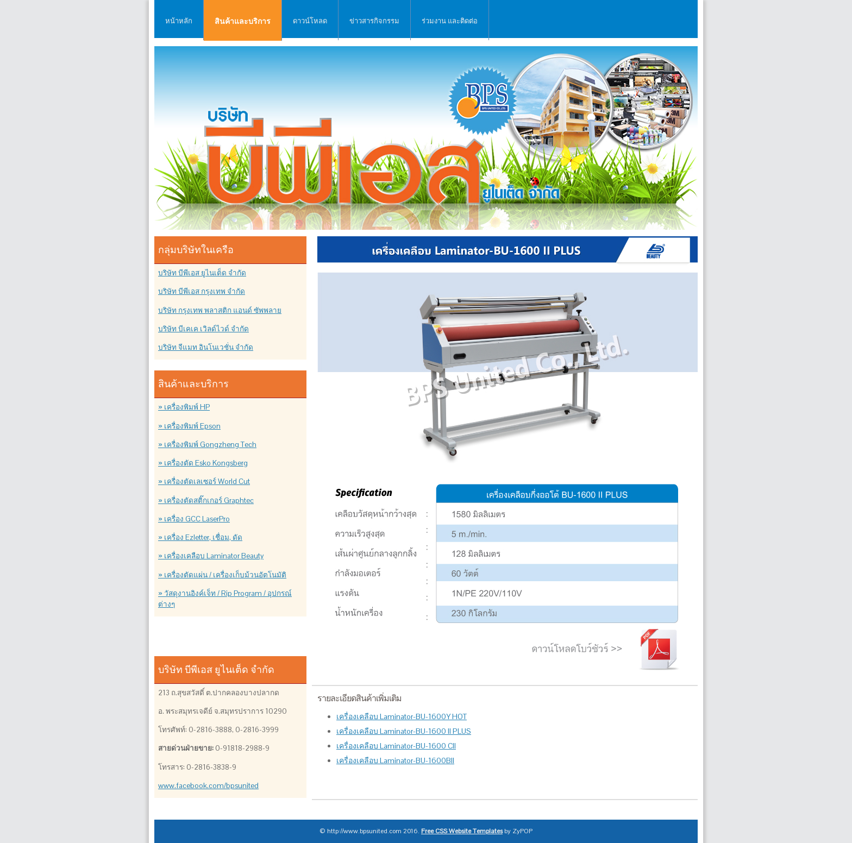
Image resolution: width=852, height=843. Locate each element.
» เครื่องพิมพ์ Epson (189, 426)
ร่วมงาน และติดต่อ (450, 21)
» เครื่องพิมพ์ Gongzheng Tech (207, 444)
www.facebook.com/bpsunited (208, 785)
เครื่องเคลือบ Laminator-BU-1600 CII (396, 746)
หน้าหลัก (178, 21)
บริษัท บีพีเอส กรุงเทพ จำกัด (201, 291)
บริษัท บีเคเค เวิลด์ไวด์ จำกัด (203, 329)
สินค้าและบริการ (243, 21)
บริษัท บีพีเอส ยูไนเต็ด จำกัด (202, 273)
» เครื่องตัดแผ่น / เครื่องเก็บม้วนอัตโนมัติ (222, 575)
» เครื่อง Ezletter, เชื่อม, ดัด (200, 537)
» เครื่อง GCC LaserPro (194, 519)
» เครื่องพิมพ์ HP (184, 407)
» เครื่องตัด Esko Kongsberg (203, 463)
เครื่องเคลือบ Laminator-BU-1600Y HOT (401, 716)
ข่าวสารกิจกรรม (374, 21)
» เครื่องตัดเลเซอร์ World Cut (204, 481)
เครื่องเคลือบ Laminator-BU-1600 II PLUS (403, 731)
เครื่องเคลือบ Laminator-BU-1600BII (395, 760)
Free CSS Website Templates (462, 831)
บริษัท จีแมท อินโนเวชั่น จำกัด (205, 347)
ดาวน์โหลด (310, 21)
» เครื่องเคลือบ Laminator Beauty (211, 556)
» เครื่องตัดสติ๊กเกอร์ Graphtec (206, 500)
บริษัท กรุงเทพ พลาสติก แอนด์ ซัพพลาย (219, 310)
